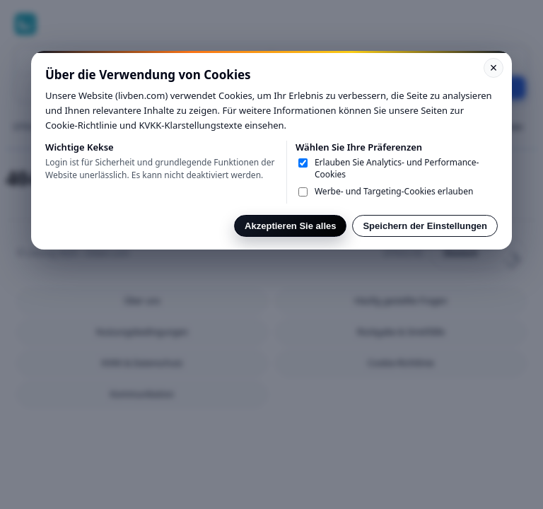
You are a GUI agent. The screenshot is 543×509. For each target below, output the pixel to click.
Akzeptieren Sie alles (290, 226)
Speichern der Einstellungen (425, 226)
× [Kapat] (494, 68)
